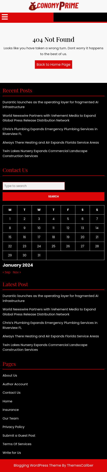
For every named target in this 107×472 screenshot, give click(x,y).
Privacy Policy (13, 426)
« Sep (7, 272)
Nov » (17, 272)
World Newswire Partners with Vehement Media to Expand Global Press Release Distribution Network (49, 118)
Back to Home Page (54, 65)
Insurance (11, 409)
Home (7, 401)
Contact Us (12, 392)
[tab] (5, 17)
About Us (10, 375)
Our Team (11, 418)
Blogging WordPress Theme (37, 465)
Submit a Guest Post (19, 435)
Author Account (15, 384)
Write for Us (12, 452)
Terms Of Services (17, 444)
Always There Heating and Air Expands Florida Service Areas (51, 142)
